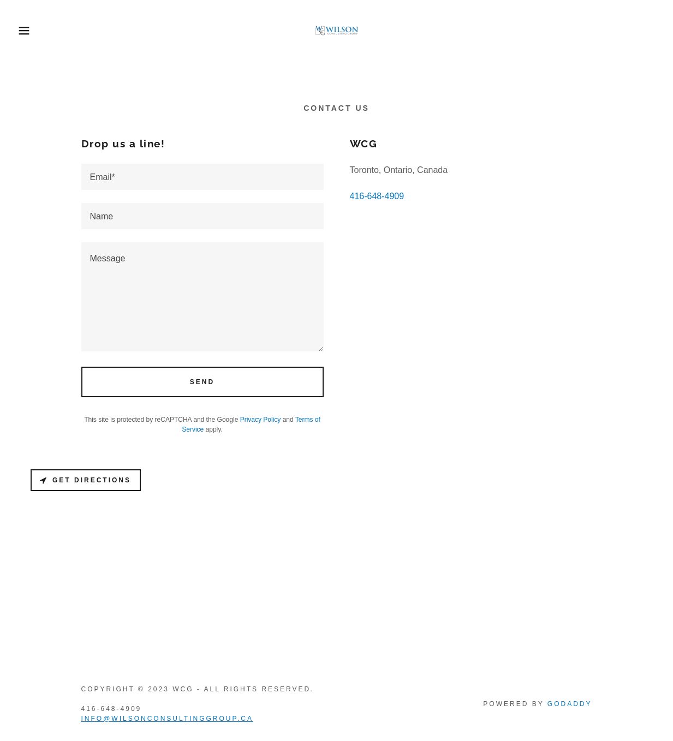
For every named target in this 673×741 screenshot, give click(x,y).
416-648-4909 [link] (377, 196)
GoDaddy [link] (569, 704)
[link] (337, 29)
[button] (33, 30)
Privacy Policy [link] (260, 419)
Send (202, 382)
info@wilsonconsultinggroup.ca (167, 718)
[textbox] (202, 177)
